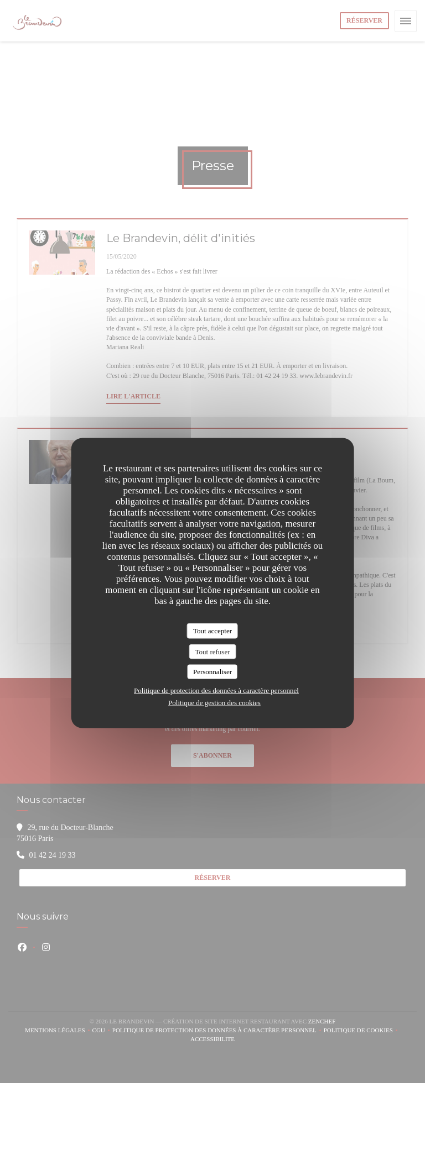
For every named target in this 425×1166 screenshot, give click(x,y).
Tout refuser (212, 651)
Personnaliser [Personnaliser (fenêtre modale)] (212, 672)
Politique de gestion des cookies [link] (214, 702)
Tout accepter (212, 631)
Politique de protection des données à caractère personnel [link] (216, 690)
